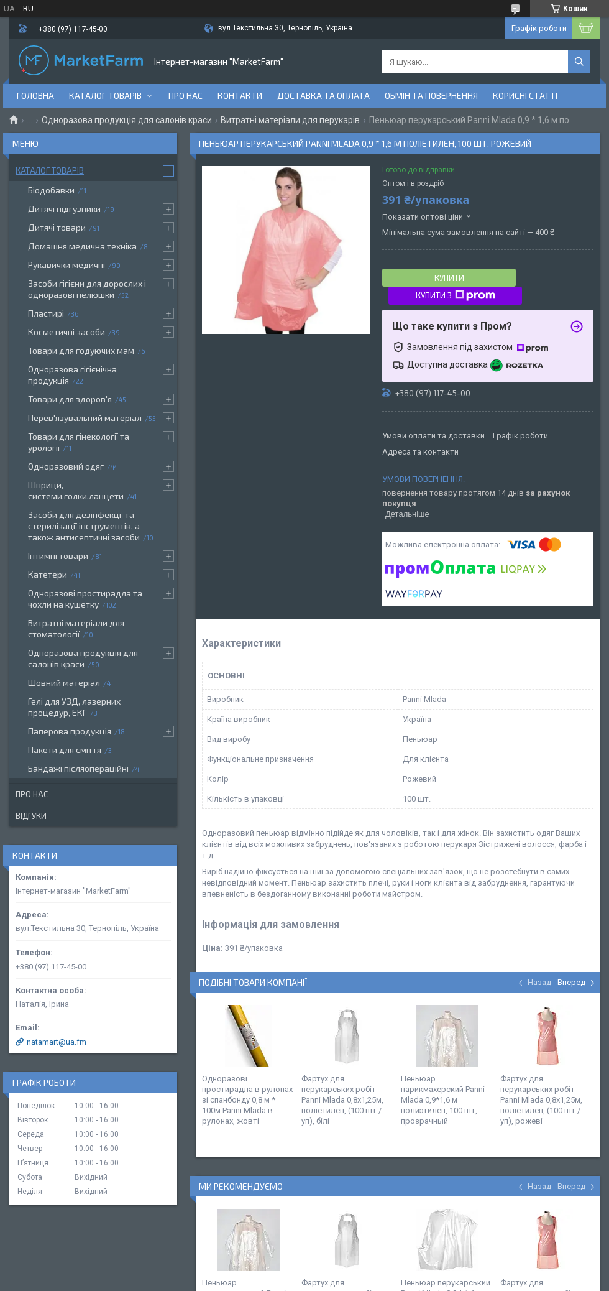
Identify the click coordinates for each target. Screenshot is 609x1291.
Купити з (455, 295)
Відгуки (31, 816)
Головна (35, 95)
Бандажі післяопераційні (78, 768)
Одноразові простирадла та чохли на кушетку (85, 598)
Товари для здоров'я (70, 399)
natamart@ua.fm (56, 1042)
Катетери (47, 574)
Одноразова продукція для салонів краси (127, 120)
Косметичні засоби (66, 331)
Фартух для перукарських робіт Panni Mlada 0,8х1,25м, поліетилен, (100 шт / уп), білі (342, 1100)
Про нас (185, 95)
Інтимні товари (58, 555)
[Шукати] (579, 61)
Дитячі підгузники (64, 208)
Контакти (240, 95)
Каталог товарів (105, 95)
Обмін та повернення (431, 95)
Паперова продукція (69, 731)
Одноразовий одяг (66, 466)
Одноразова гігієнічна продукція (72, 375)
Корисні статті (525, 95)
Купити (449, 278)
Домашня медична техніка (82, 246)
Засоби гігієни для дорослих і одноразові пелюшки (87, 289)
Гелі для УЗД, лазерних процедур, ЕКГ (74, 707)
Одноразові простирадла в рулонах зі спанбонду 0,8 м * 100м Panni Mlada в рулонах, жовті (247, 1100)
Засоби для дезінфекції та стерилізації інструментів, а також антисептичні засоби (84, 525)
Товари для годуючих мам (81, 350)
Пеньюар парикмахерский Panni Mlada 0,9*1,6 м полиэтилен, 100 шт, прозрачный (443, 1100)
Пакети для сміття (64, 749)
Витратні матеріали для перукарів (290, 120)
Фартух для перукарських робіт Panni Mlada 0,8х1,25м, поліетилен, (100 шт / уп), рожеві (541, 1100)
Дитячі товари (57, 227)
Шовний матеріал (64, 682)
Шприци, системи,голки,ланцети (76, 490)
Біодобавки (51, 190)
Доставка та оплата (323, 95)
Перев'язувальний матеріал (85, 417)
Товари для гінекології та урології (78, 442)
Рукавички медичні (66, 264)
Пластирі (46, 313)
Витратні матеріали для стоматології (76, 628)
